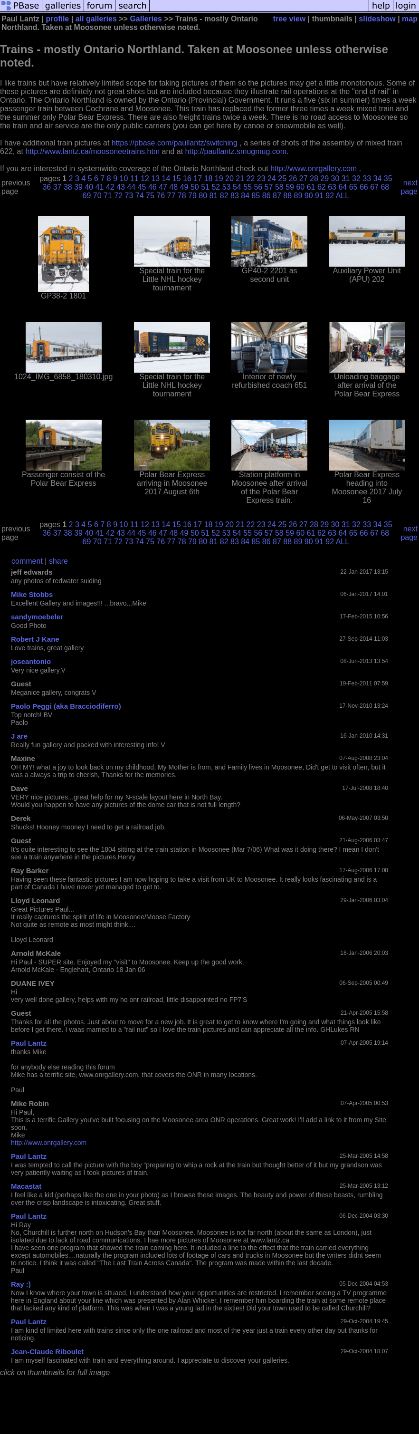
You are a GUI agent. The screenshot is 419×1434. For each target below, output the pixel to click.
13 (155, 178)
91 (319, 196)
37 (57, 187)
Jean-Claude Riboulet (47, 1351)
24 (271, 178)
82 (224, 196)
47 (163, 187)
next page (409, 187)
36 (46, 187)
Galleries (146, 19)
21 (240, 178)
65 (353, 187)
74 (139, 196)
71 (108, 196)
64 (342, 187)
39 (78, 187)
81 (214, 196)
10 (123, 178)
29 (324, 178)
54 (237, 187)
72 (118, 196)
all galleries (96, 19)
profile (57, 19)
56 (258, 187)
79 (192, 196)
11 (134, 178)
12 (145, 178)
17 (197, 178)
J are (19, 736)
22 (250, 178)
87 (277, 196)
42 (110, 187)
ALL (342, 196)
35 (388, 178)
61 (311, 187)
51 (205, 187)
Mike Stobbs (32, 594)
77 (171, 196)
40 (89, 187)
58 (279, 187)
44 (131, 187)
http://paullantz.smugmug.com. (237, 151)
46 (152, 187)
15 (176, 178)
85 (256, 196)
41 (99, 187)
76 (160, 196)
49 (184, 187)
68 (385, 187)
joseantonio (31, 661)
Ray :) (21, 1284)
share (58, 561)
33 (366, 178)
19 (219, 178)
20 (229, 178)
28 (314, 178)
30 (335, 178)
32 (356, 178)
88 (287, 196)
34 (377, 178)
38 (68, 187)
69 (87, 196)
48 (173, 187)
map (410, 19)
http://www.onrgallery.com (313, 168)
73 (129, 196)
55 (247, 187)
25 (282, 178)
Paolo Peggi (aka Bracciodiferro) (66, 706)
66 (364, 187)
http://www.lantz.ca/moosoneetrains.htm (92, 151)
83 (234, 196)
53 (226, 187)
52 (215, 187)
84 (245, 196)
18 (208, 178)
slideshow (377, 19)
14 (166, 178)
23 (261, 178)
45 (142, 187)
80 (203, 196)
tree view (289, 19)
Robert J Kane (35, 639)
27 (303, 178)
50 (194, 187)
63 (332, 187)
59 (290, 187)
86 (266, 196)
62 (321, 187)
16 (187, 178)
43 (120, 187)
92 (329, 196)
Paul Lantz (29, 1043)
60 (300, 187)
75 (150, 196)
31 (346, 178)
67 (374, 187)
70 (97, 196)
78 (182, 196)
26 (292, 178)
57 (269, 187)
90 (309, 196)
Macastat (26, 1186)
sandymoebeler (37, 617)
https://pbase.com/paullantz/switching (175, 143)
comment (27, 561)
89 (298, 196)
